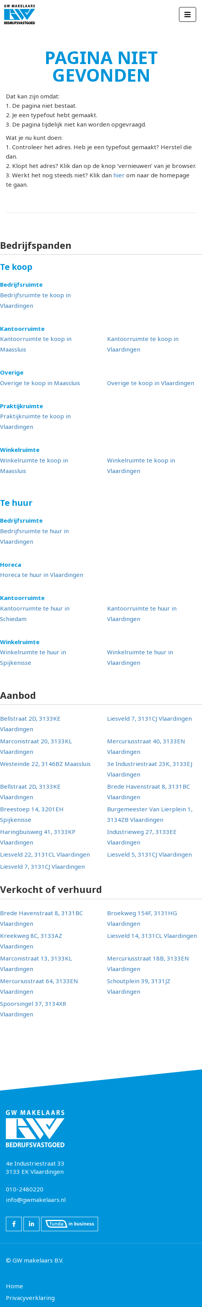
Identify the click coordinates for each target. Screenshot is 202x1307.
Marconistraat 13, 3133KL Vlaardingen (36, 963)
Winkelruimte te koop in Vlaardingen (141, 465)
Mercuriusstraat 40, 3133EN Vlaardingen (146, 746)
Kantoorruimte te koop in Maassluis (36, 344)
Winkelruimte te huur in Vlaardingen (140, 657)
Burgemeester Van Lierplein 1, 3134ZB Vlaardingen (150, 814)
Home (14, 1286)
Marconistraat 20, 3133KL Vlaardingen (36, 746)
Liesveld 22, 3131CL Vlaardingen (45, 854)
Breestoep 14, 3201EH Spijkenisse (32, 814)
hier (119, 175)
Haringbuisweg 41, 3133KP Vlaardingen (37, 837)
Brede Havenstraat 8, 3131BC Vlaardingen (148, 791)
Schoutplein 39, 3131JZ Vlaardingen (138, 986)
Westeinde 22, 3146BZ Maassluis (45, 764)
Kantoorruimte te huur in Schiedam (35, 613)
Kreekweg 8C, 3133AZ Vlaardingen (31, 941)
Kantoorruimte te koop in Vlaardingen (143, 344)
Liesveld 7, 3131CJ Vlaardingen (149, 718)
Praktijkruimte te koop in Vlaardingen (35, 421)
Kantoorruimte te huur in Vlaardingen (142, 613)
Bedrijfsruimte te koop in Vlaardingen (35, 300)
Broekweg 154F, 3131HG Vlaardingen (142, 918)
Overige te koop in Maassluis (40, 383)
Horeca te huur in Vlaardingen (41, 575)
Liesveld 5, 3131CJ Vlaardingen (149, 854)
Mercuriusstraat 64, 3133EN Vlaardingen (39, 986)
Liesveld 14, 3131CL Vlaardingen (152, 935)
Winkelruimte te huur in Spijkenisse (33, 657)
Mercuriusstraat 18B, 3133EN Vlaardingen (148, 963)
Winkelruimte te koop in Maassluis (34, 465)
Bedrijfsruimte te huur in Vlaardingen (34, 536)
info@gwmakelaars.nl (36, 1199)
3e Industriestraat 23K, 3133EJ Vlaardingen (149, 769)
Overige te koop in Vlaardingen (150, 383)
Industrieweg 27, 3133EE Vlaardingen (142, 837)
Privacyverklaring (30, 1298)
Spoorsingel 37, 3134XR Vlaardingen (33, 1009)
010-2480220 (24, 1189)
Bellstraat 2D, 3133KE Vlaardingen (30, 723)
